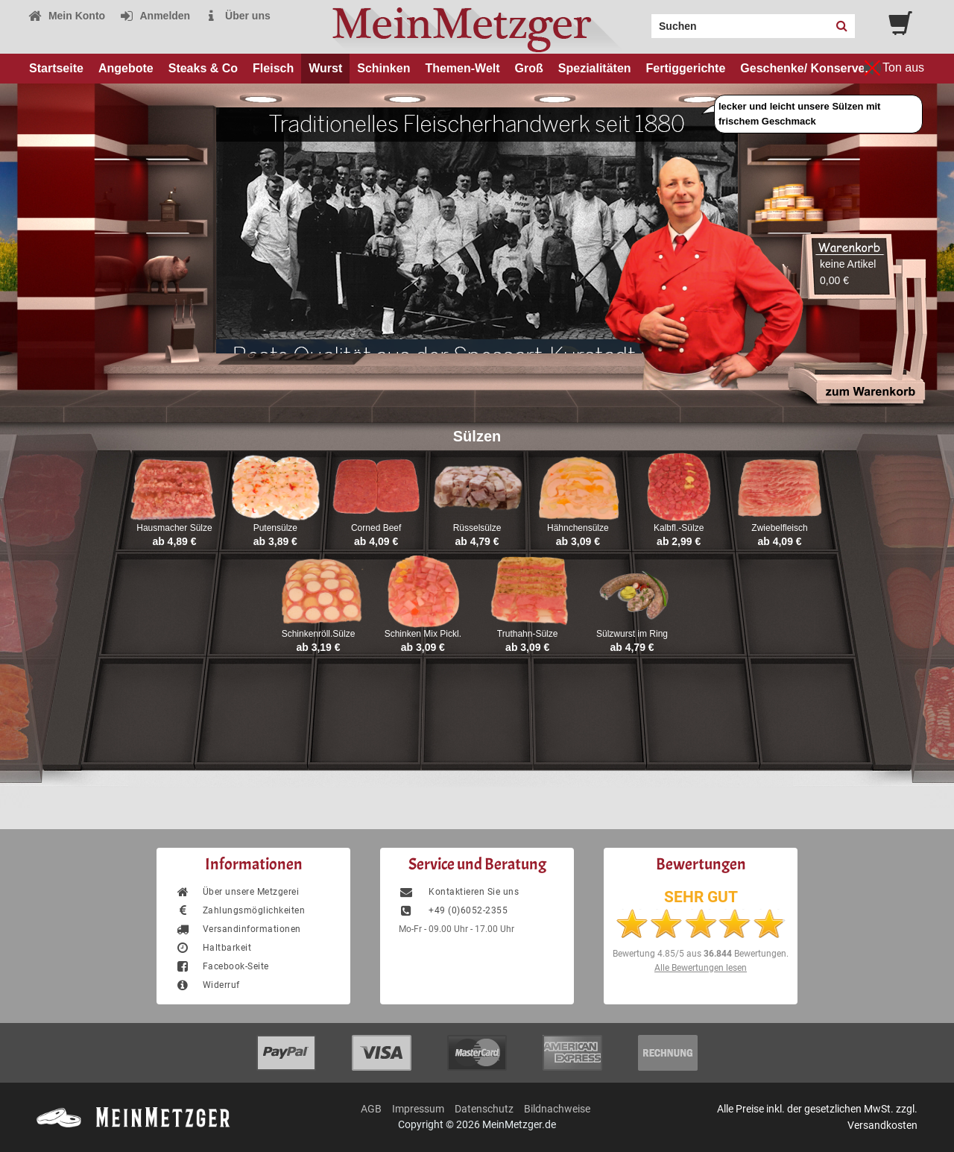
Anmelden (154, 16)
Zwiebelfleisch (779, 528)
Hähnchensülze (578, 528)
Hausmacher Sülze (174, 528)
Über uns (237, 16)
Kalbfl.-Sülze (679, 528)
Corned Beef (376, 528)
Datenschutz (484, 1109)
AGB (371, 1109)
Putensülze (275, 528)
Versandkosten (882, 1125)
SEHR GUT (701, 897)
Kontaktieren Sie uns (459, 892)
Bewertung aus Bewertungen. (701, 953)
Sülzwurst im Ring (632, 634)
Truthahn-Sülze (527, 634)
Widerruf (207, 985)
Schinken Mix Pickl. (423, 634)
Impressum (418, 1109)
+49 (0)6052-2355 (453, 910)
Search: (642, 21)
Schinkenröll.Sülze (319, 634)
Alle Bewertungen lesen (700, 968)
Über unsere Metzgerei (237, 892)
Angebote (126, 68)
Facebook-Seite (222, 966)
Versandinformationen (238, 929)
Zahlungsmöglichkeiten (240, 910)
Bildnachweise (557, 1109)
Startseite (56, 68)
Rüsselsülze (477, 528)
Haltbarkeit (213, 947)
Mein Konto (66, 16)
